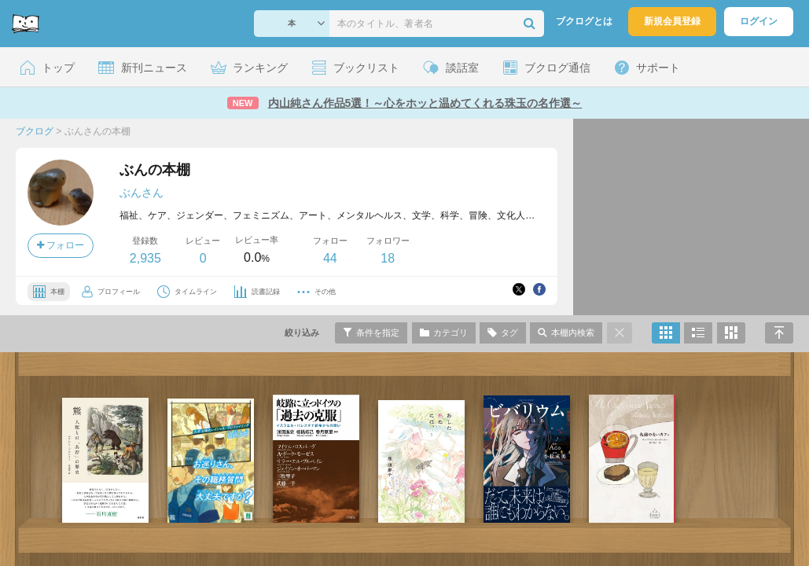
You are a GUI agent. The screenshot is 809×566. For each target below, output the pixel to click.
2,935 (145, 258)
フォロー (60, 245)
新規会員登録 (672, 21)
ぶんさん (142, 192)
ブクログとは (584, 21)
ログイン (759, 21)
